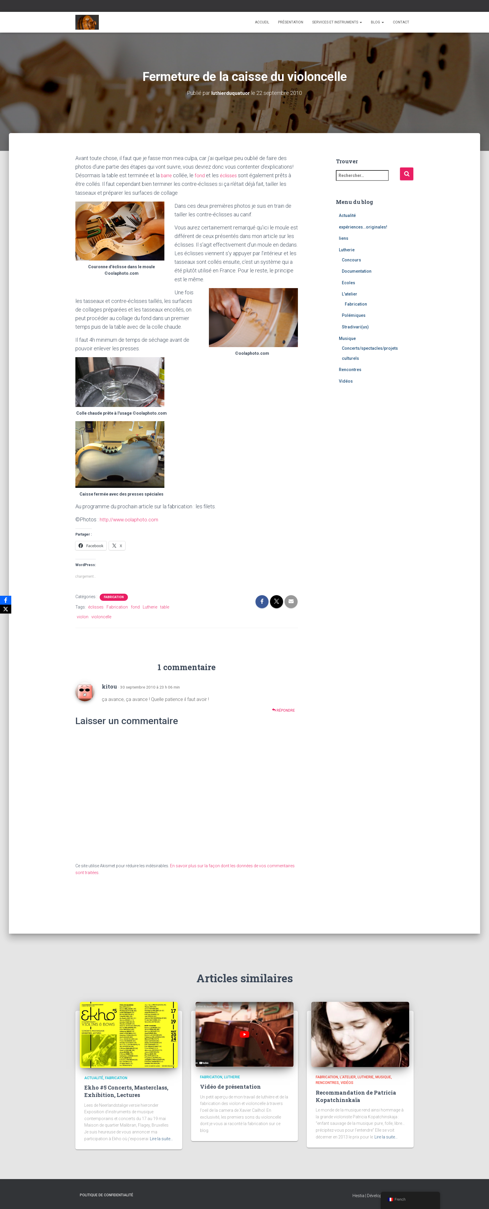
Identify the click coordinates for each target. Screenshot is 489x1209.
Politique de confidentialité (106, 1195)
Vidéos (346, 380)
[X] (5, 609)
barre (167, 175)
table (164, 606)
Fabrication (114, 596)
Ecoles (348, 282)
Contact (401, 22)
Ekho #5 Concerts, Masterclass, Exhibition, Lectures (126, 1091)
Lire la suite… (161, 1138)
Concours (351, 259)
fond (201, 175)
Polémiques (354, 315)
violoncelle (101, 616)
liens (343, 238)
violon (82, 616)
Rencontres (350, 369)
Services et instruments (337, 22)
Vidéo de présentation (230, 1086)
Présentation (290, 22)
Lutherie (150, 606)
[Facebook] (5, 600)
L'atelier (349, 294)
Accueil (262, 22)
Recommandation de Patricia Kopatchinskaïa (356, 1096)
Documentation (356, 271)
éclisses (231, 175)
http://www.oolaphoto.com (130, 519)
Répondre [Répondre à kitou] (283, 709)
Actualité (347, 215)
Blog (377, 22)
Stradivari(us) (355, 326)
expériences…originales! (363, 226)
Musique (347, 338)
